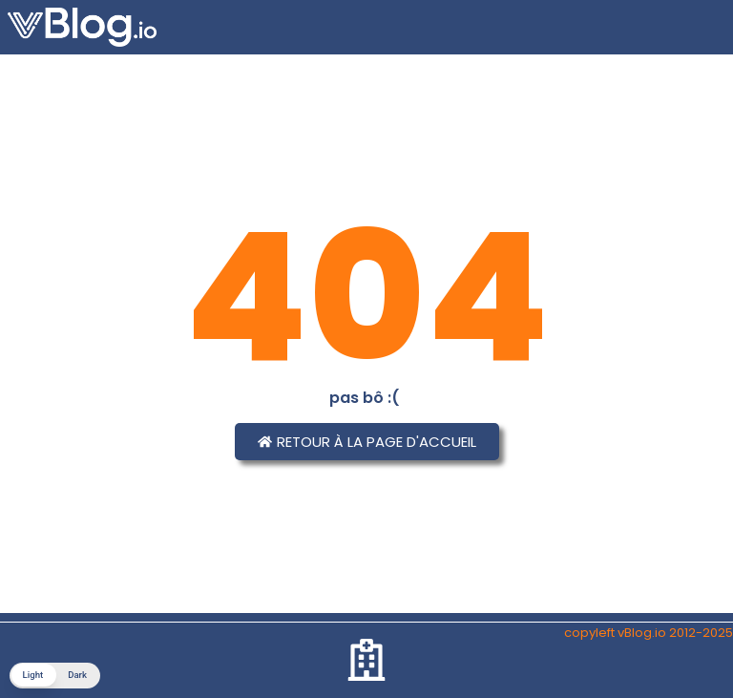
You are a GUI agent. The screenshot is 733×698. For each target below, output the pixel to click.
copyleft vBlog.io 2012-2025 (648, 633)
